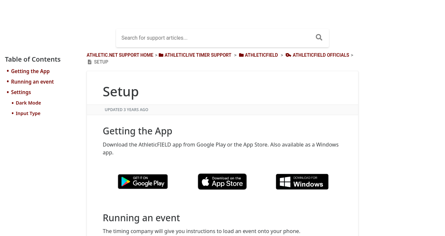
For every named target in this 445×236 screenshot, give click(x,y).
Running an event (32, 81)
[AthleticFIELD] (258, 55)
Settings (21, 92)
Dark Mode (28, 103)
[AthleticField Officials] (316, 55)
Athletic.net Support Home (120, 55)
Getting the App (30, 71)
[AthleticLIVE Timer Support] (194, 55)
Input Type (28, 113)
